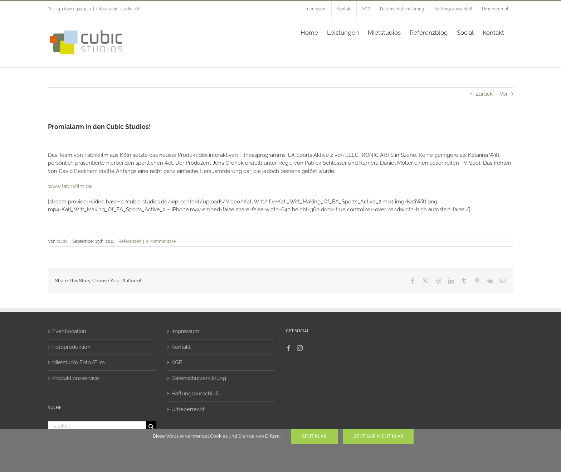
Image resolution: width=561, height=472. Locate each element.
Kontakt (181, 347)
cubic (62, 241)
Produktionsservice (75, 378)
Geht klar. (314, 436)
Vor (503, 94)
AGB (176, 362)
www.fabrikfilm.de (70, 186)
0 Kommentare (161, 241)
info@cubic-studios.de (118, 8)
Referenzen (129, 241)
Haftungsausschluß (195, 393)
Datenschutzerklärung (198, 378)
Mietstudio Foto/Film (78, 362)
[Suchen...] (97, 426)
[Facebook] (289, 348)
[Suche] (151, 426)
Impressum (185, 331)
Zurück (484, 94)
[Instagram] (300, 348)
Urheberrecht (188, 409)
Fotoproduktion (71, 347)
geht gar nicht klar (378, 436)
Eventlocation (69, 331)
